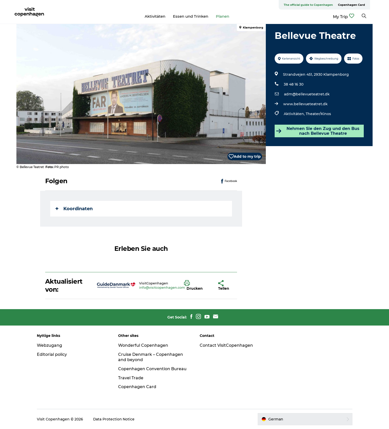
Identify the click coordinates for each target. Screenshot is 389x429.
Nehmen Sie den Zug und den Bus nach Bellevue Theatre (317, 131)
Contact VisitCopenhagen (226, 345)
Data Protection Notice (115, 419)
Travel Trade (131, 378)
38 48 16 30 (293, 84)
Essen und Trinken (198, 16)
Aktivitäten (162, 16)
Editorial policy (53, 354)
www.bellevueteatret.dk (305, 104)
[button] (197, 285)
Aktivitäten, (295, 114)
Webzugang (50, 345)
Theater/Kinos (318, 114)
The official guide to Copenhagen (316, 5)
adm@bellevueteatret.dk (307, 94)
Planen (230, 16)
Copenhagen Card (359, 5)
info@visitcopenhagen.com (162, 287)
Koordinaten (74, 208)
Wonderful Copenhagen (144, 345)
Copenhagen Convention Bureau (153, 368)
